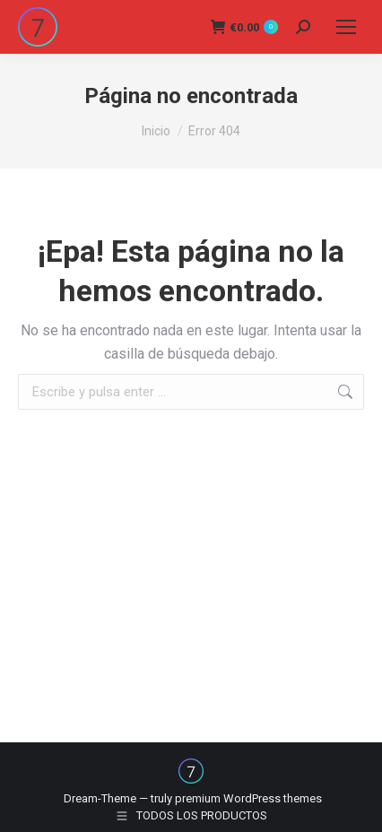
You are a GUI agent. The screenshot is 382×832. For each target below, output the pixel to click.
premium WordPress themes (248, 798)
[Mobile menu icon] (346, 27)
